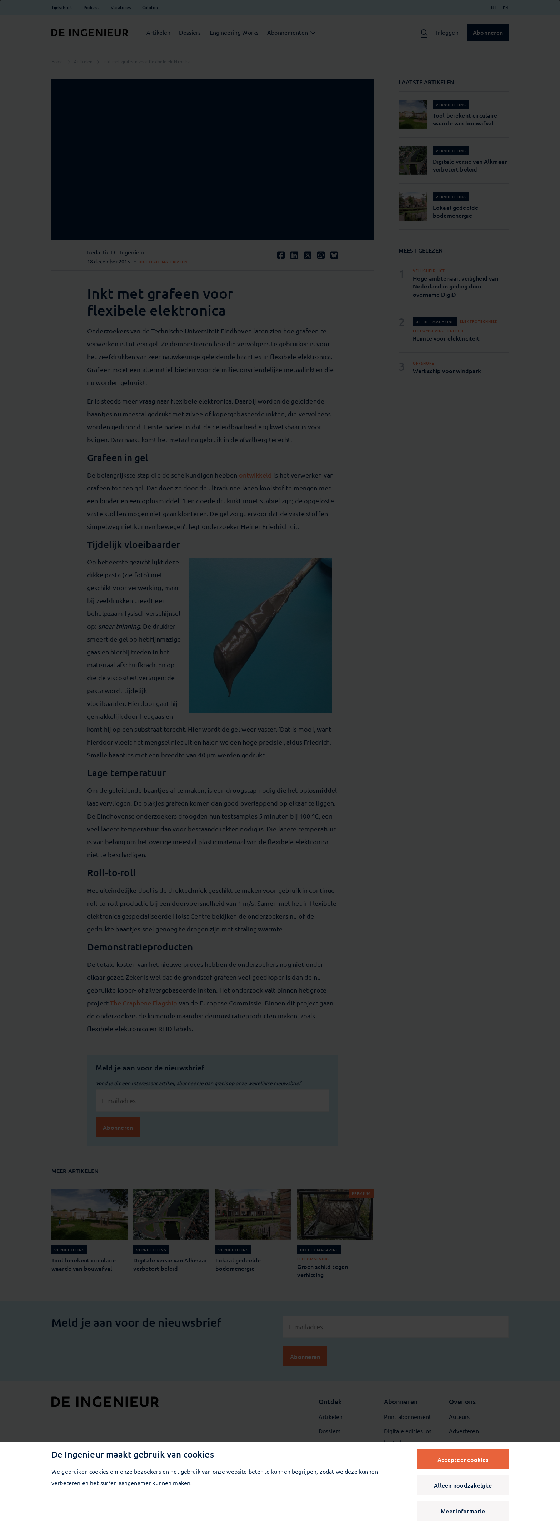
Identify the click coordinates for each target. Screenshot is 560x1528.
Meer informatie (463, 1511)
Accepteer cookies (463, 1459)
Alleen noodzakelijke (463, 1485)
